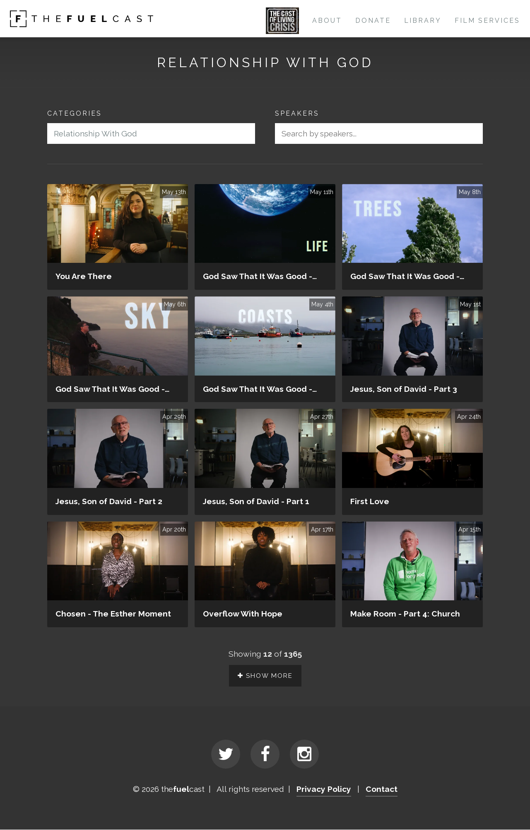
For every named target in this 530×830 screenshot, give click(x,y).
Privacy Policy (323, 789)
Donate (373, 20)
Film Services (487, 20)
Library (422, 20)
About (327, 20)
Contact (382, 789)
